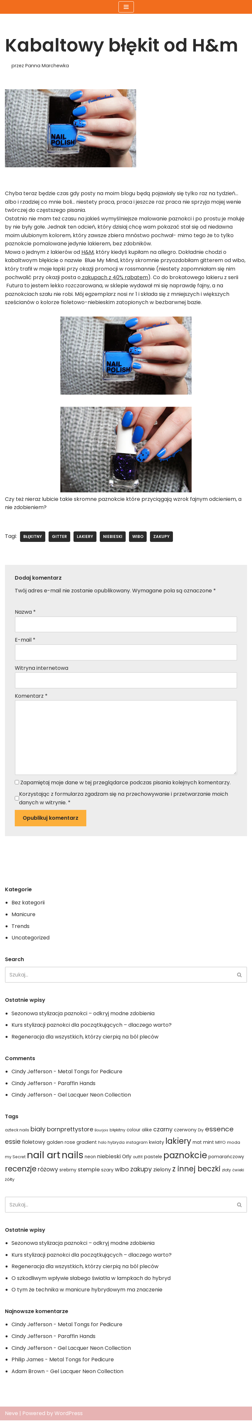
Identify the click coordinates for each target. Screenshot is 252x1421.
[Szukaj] (118, 975)
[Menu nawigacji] (126, 6)
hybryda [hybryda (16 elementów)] (116, 1143)
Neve (11, 1414)
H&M (87, 252)
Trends (20, 926)
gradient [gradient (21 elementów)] (86, 1143)
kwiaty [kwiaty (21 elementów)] (156, 1143)
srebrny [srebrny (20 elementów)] (67, 1170)
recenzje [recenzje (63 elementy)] (20, 1169)
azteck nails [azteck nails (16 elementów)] (17, 1130)
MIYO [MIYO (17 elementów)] (220, 1143)
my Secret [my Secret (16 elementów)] (15, 1157)
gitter (59, 537)
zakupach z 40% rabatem (114, 277)
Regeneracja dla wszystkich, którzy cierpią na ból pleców (84, 1037)
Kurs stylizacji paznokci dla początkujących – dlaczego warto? (91, 1025)
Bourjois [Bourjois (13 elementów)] (101, 1130)
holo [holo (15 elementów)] (102, 1143)
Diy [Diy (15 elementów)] (201, 1130)
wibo (137, 537)
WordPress (68, 1414)
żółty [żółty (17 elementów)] (9, 1180)
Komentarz (31, 696)
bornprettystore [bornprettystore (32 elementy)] (70, 1130)
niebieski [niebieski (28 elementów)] (109, 1157)
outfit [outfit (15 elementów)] (138, 1157)
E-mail (25, 640)
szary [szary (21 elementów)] (107, 1170)
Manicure (23, 915)
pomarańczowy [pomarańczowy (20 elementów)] (226, 1157)
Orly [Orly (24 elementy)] (127, 1157)
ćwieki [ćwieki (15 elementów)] (238, 1170)
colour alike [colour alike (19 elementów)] (139, 1130)
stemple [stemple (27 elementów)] (89, 1170)
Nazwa (25, 612)
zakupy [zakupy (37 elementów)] (141, 1169)
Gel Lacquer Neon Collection (94, 1095)
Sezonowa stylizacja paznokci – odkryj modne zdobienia (83, 1014)
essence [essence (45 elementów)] (219, 1129)
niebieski (112, 537)
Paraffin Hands (76, 1084)
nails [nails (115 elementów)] (72, 1155)
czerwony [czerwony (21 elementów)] (185, 1130)
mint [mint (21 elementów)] (208, 1143)
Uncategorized (30, 938)
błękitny (32, 537)
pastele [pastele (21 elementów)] (153, 1157)
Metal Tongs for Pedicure (90, 1072)
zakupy (161, 537)
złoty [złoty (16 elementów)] (226, 1170)
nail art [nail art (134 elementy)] (43, 1155)
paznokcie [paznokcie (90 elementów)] (185, 1156)
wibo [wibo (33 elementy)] (122, 1170)
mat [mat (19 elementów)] (197, 1143)
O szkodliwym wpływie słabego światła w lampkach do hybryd (91, 1279)
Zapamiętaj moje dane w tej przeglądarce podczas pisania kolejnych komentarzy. (125, 783)
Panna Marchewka (47, 65)
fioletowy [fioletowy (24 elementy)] (33, 1142)
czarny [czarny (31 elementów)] (163, 1130)
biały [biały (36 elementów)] (38, 1129)
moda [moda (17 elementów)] (233, 1143)
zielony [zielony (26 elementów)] (162, 1170)
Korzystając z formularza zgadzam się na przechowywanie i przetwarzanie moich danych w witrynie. (123, 799)
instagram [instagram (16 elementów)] (137, 1143)
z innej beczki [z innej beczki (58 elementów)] (196, 1169)
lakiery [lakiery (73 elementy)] (178, 1141)
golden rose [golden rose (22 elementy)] (61, 1143)
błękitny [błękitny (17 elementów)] (117, 1130)
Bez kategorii (28, 903)
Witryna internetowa (41, 668)
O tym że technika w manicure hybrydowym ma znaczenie (86, 1290)
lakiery (85, 537)
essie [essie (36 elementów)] (13, 1142)
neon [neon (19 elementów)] (90, 1157)
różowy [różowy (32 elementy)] (48, 1170)
